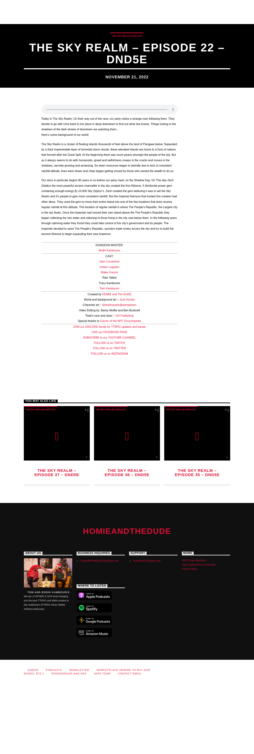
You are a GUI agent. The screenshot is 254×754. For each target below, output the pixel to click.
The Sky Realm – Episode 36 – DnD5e (127, 544)
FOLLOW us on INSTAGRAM (109, 425)
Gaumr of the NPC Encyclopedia (120, 392)
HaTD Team (61, 17)
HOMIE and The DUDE (116, 365)
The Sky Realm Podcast (127, 71)
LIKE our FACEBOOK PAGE (109, 403)
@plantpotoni (128, 376)
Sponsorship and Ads (23, 17)
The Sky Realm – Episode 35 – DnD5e (197, 544)
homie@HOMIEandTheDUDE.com (100, 632)
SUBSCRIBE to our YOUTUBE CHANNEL (109, 409)
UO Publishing (125, 387)
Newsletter (137, 5)
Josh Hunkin (127, 370)
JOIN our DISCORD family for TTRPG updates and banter (109, 398)
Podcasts (108, 5)
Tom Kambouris (109, 359)
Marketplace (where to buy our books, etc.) (198, 5)
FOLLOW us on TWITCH (109, 414)
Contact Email (93, 17)
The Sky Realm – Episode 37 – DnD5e (56, 544)
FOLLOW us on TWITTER (109, 419)
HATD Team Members (194, 631)
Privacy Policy (189, 640)
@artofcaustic (111, 376)
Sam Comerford (109, 332)
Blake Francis (109, 343)
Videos (83, 5)
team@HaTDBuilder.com (147, 632)
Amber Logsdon (109, 338)
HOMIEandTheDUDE (36, 6)
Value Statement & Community (198, 636)
